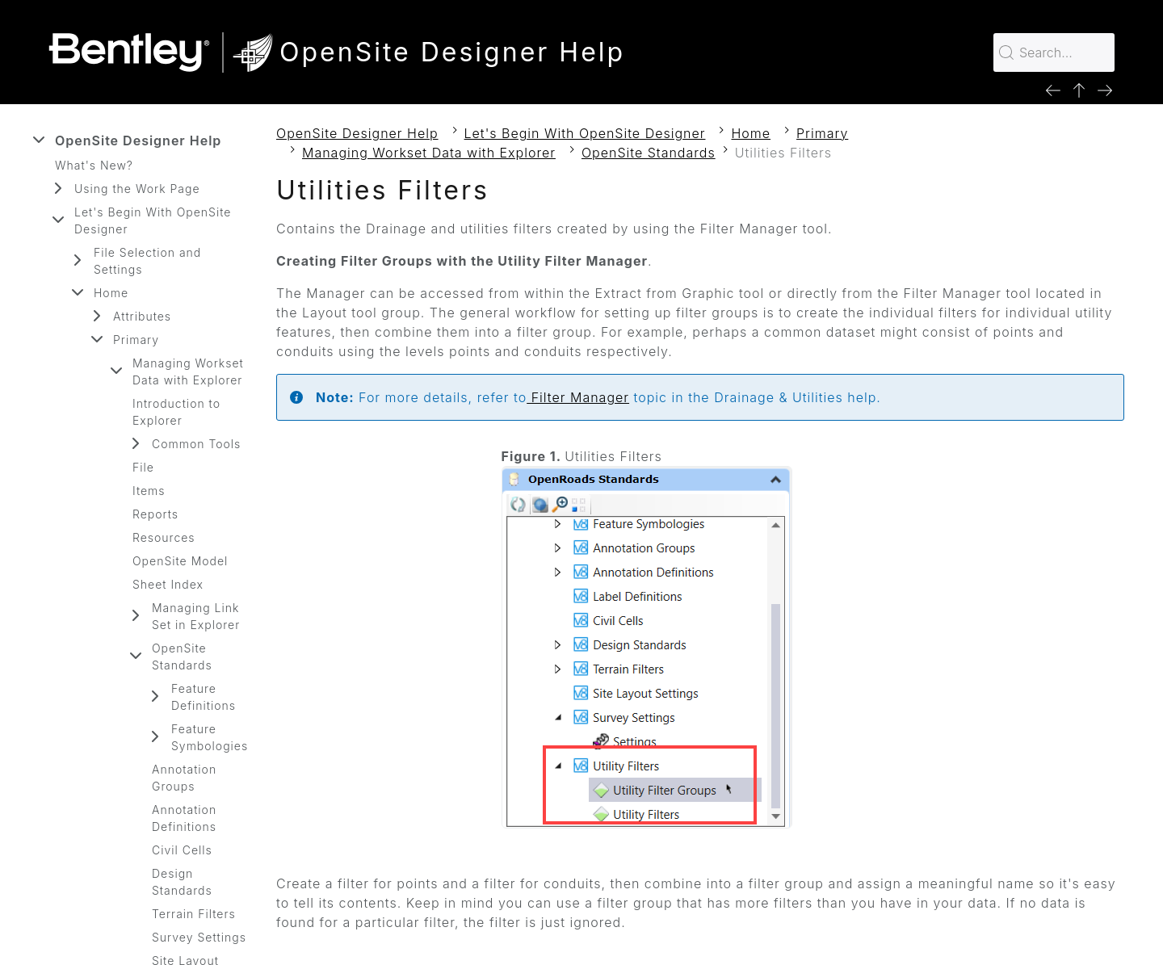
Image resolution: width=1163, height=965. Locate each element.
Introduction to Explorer (176, 411)
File (143, 467)
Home (111, 293)
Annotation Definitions (184, 818)
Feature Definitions (203, 697)
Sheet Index (168, 584)
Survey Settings (199, 937)
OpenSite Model (180, 561)
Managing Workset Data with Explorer (188, 371)
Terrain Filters (194, 914)
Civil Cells (182, 850)
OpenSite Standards (182, 656)
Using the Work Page (137, 188)
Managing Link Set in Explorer (196, 616)
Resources (163, 537)
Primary (136, 339)
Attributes (142, 316)
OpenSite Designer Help (138, 140)
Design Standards (182, 881)
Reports (155, 514)
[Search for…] (1054, 52)
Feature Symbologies (209, 737)
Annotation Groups (184, 777)
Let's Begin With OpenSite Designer (152, 220)
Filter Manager (578, 397)
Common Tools (196, 444)
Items (149, 490)
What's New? (94, 165)
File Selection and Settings (147, 260)
